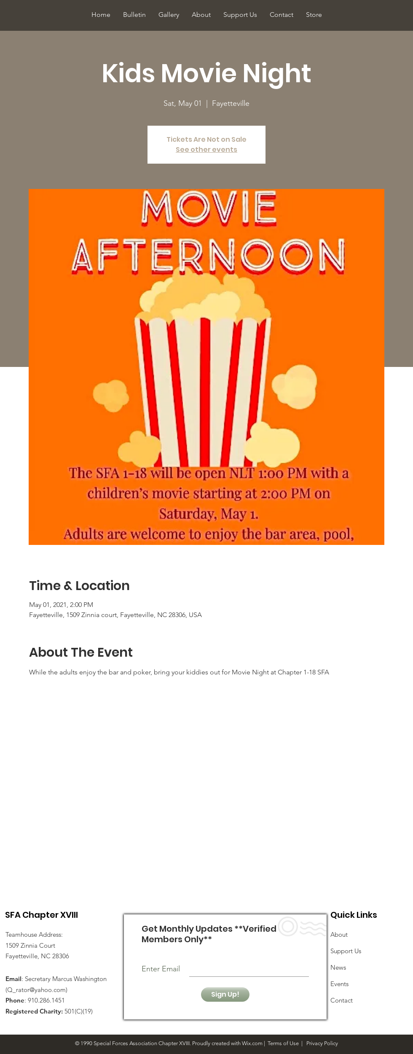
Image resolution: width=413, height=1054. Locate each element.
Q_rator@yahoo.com (36, 990)
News (338, 967)
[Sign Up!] (225, 994)
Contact (341, 1000)
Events (339, 984)
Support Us (345, 951)
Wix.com (252, 1043)
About (339, 934)
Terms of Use (283, 1043)
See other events (206, 149)
